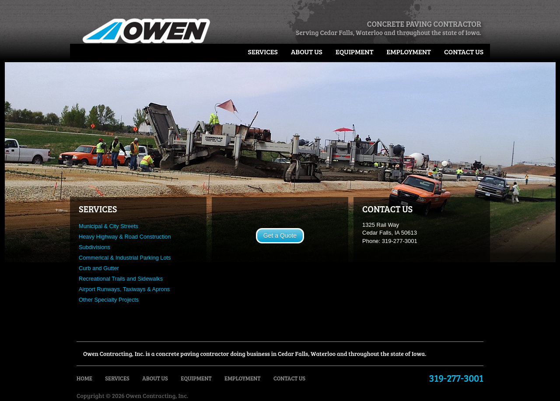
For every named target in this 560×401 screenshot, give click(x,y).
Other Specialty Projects (109, 299)
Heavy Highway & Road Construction (125, 236)
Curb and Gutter (99, 268)
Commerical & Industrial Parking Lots (125, 257)
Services (263, 51)
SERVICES (98, 209)
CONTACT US (387, 209)
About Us (306, 51)
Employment (409, 51)
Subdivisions (94, 247)
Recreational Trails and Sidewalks (121, 278)
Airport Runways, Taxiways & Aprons (124, 289)
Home (84, 378)
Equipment (355, 51)
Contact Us (463, 51)
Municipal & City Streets (108, 226)
